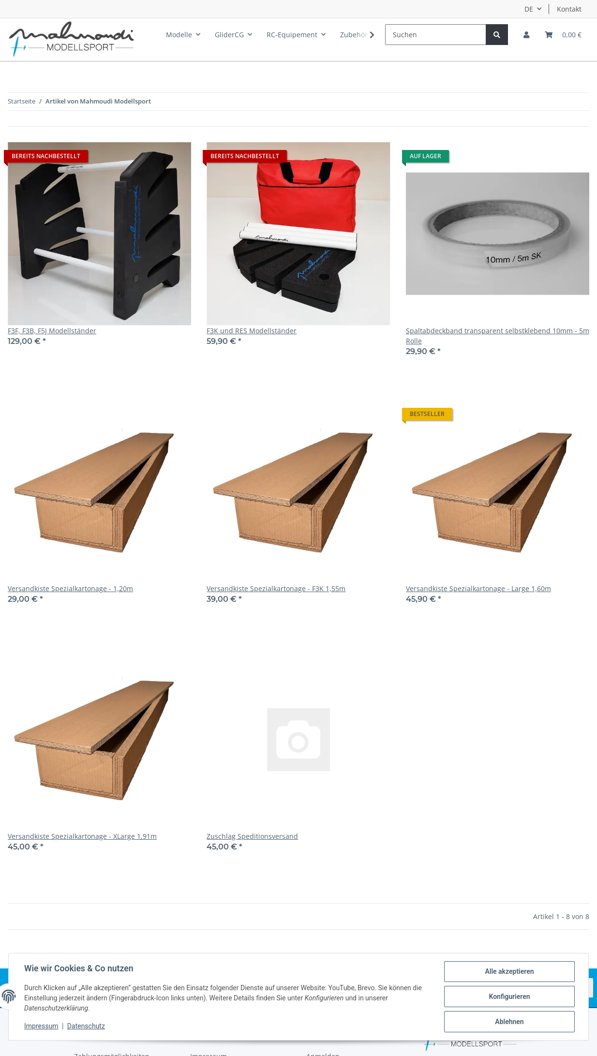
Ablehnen (509, 1022)
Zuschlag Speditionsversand (252, 836)
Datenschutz (86, 1026)
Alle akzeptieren (509, 971)
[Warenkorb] (563, 34)
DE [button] (528, 9)
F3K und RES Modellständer (252, 330)
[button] (526, 34)
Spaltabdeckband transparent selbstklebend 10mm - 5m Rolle (497, 335)
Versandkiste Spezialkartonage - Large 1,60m (478, 588)
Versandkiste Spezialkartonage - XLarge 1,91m (82, 836)
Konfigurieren (509, 996)
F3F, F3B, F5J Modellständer (52, 330)
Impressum (41, 1026)
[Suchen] (435, 34)
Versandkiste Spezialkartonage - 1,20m (70, 588)
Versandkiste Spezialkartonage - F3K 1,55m (276, 588)
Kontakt (569, 9)
